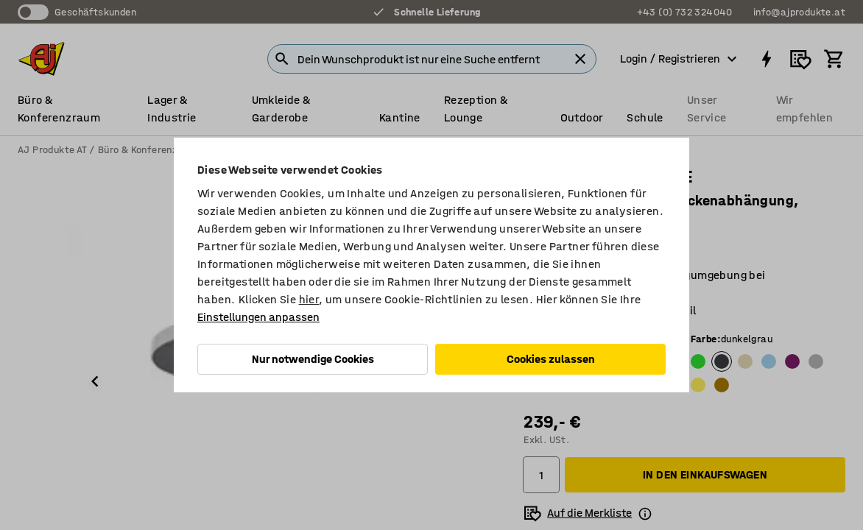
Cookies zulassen (551, 359)
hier (309, 299)
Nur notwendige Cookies (313, 359)
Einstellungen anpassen (258, 317)
